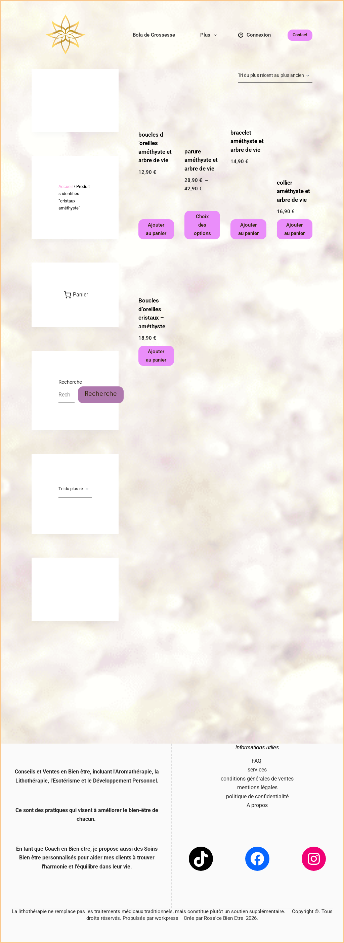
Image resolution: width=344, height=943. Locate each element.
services (257, 769)
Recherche (70, 382)
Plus (209, 35)
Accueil (65, 186)
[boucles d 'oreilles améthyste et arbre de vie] (156, 106)
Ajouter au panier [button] (156, 229)
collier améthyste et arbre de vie (293, 191)
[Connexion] (254, 35)
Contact (300, 34)
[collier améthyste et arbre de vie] (294, 130)
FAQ (257, 761)
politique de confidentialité (257, 796)
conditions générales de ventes (257, 778)
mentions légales (257, 787)
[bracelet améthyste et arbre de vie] (248, 105)
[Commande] (275, 76)
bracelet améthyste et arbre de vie (247, 141)
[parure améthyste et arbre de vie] (202, 115)
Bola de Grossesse (154, 35)
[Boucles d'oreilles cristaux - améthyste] (156, 268)
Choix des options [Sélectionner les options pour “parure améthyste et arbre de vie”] (202, 225)
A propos (257, 805)
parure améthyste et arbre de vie (201, 160)
